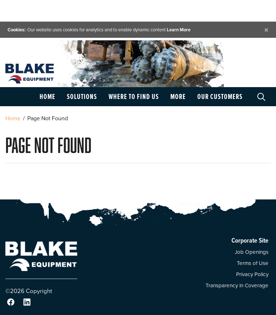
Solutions (82, 96)
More (178, 96)
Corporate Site (249, 240)
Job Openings (251, 252)
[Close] (266, 29)
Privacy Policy (252, 274)
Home (47, 96)
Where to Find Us (134, 96)
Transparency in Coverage (237, 285)
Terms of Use (252, 263)
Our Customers (220, 96)
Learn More (178, 29)
